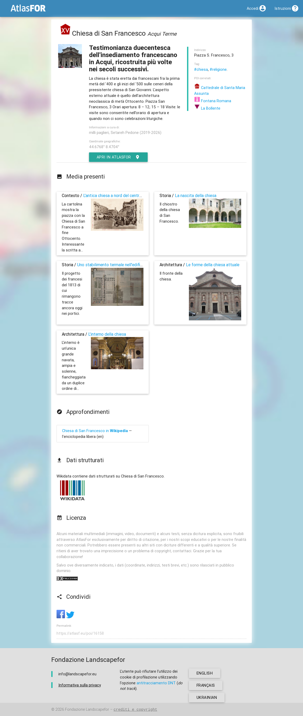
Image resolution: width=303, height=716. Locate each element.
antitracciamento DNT (156, 682)
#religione (218, 69)
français (206, 685)
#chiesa (201, 69)
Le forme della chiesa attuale (212, 264)
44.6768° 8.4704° (104, 146)
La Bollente (207, 108)
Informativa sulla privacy (79, 684)
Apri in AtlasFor (119, 157)
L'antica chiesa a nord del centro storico (119, 195)
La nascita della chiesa (195, 195)
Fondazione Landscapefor (87, 709)
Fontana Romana (212, 100)
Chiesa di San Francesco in (95, 430)
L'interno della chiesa (107, 334)
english (205, 673)
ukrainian (207, 697)
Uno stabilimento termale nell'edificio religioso (119, 264)
